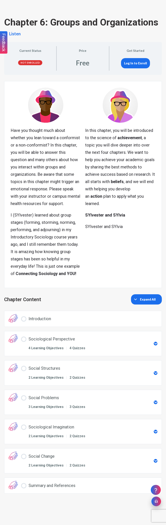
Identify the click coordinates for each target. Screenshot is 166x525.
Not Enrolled (30, 62)
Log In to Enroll (135, 63)
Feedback (3, 42)
